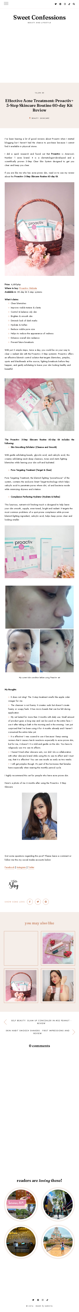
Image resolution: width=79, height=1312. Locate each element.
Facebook (9, 867)
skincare (44, 118)
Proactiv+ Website (28, 288)
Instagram (22, 867)
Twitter (31, 867)
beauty (35, 118)
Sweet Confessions (39, 17)
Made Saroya (44, 1306)
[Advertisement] (39, 50)
